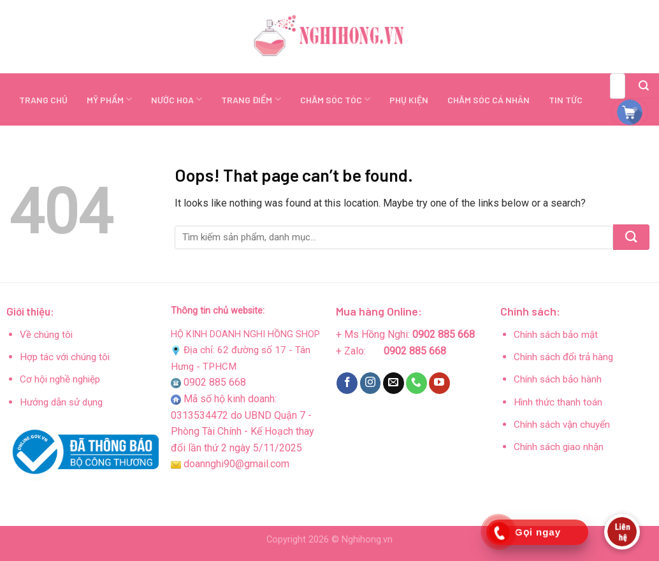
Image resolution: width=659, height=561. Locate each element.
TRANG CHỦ (43, 99)
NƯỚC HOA (176, 99)
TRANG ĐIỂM (250, 99)
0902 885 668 (215, 382)
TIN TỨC (566, 99)
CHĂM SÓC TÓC (335, 99)
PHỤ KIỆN (408, 99)
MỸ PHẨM (109, 99)
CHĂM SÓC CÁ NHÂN (488, 99)
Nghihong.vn (367, 539)
